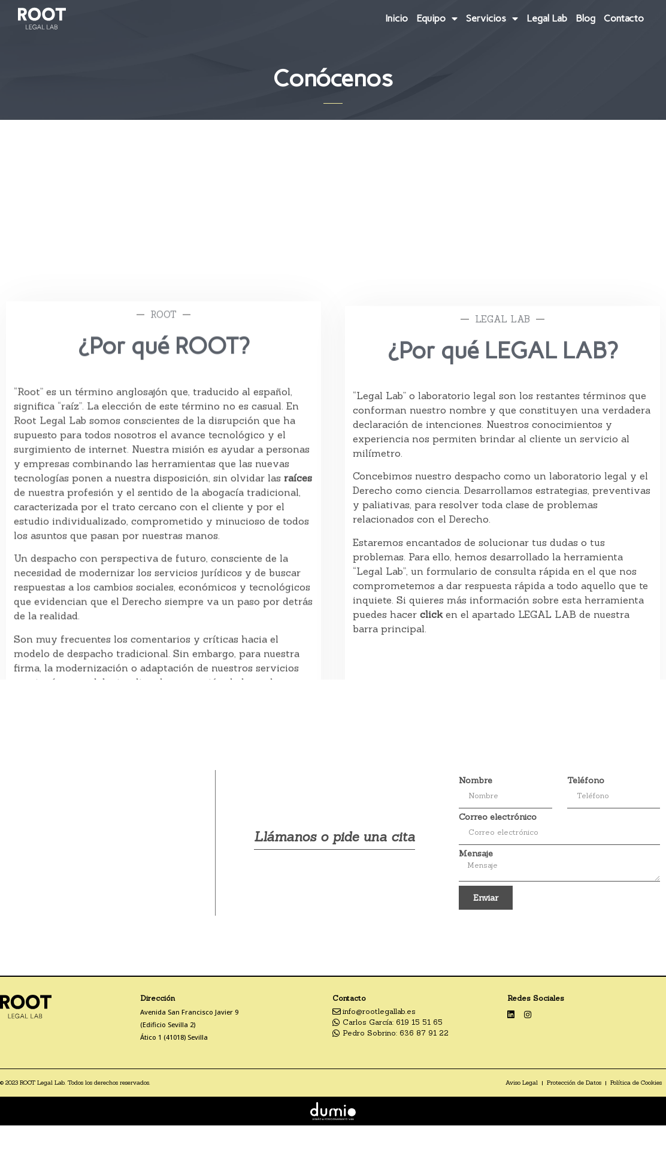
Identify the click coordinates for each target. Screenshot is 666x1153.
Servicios (492, 18)
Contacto (624, 18)
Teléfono (585, 780)
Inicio (396, 18)
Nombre (475, 780)
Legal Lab (546, 18)
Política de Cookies (636, 1082)
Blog (585, 18)
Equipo (437, 18)
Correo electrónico (498, 817)
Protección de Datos (574, 1082)
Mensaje (476, 853)
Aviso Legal (521, 1082)
